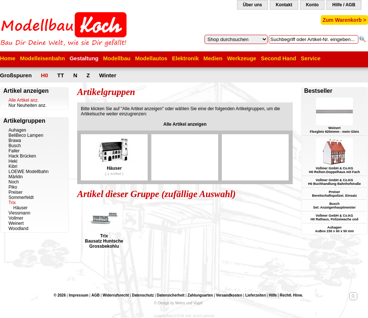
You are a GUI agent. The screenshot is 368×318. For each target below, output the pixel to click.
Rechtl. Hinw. (291, 295)
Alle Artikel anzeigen (185, 124)
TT (60, 75)
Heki (12, 161)
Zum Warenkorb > (344, 20)
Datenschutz (143, 295)
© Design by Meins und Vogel (178, 303)
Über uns (252, 4)
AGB (96, 295)
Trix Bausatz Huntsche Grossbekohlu (104, 241)
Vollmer (15, 218)
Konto (312, 4)
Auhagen (17, 130)
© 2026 (60, 295)
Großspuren (16, 75)
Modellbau (116, 58)
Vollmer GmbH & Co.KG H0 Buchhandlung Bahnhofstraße (334, 182)
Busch (14, 145)
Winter (107, 75)
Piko (12, 187)
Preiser (15, 192)
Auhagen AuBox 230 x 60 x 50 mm (334, 229)
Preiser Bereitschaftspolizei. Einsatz (334, 193)
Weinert (16, 223)
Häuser (20, 207)
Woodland (18, 228)
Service (310, 58)
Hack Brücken (22, 156)
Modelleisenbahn (42, 58)
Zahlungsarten (200, 295)
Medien (213, 58)
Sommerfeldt (21, 197)
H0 (44, 75)
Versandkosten (229, 295)
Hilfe (273, 295)
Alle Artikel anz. (23, 100)
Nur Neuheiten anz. (27, 105)
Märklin (15, 176)
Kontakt (284, 4)
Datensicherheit (171, 295)
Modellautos (151, 58)
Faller (14, 150)
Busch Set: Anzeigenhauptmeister (334, 205)
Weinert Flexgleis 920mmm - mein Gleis (334, 129)
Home (8, 58)
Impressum (78, 295)
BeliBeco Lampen (25, 135)
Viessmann (19, 213)
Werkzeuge (241, 58)
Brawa (14, 140)
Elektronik (185, 58)
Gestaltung (83, 58)
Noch (13, 182)
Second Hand (278, 58)
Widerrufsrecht (116, 295)
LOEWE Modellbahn (28, 171)
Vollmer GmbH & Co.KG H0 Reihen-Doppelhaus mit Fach (334, 170)
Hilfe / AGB (343, 4)
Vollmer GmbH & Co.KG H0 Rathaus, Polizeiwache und (334, 217)
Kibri (12, 166)
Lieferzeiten (255, 295)
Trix (12, 202)
